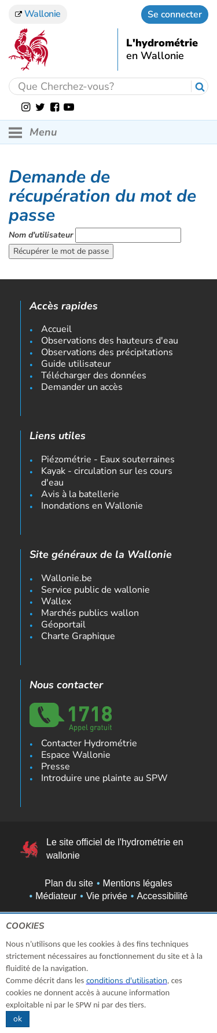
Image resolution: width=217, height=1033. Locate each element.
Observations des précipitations (107, 352)
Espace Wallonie (76, 755)
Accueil (56, 329)
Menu (33, 132)
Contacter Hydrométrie (89, 743)
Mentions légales (137, 883)
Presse (55, 766)
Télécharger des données (93, 375)
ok (17, 1018)
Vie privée (106, 896)
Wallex (56, 601)
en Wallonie (155, 56)
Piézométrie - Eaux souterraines (108, 459)
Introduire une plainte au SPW (104, 778)
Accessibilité (162, 896)
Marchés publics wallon (90, 613)
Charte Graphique (78, 636)
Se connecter (175, 14)
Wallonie (38, 14)
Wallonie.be (66, 578)
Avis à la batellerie (80, 494)
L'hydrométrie (162, 43)
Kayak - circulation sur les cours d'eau (106, 477)
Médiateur (55, 896)
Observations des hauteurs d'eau (109, 340)
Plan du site (69, 883)
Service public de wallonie (95, 589)
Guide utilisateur (76, 363)
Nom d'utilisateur (41, 234)
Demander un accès (82, 387)
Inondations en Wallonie (92, 505)
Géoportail (63, 624)
